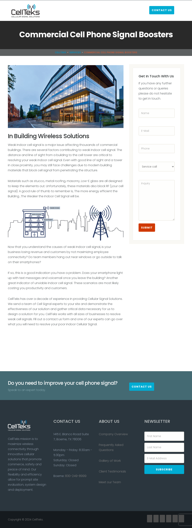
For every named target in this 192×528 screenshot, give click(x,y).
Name (142, 103)
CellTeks (60, 52)
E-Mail (142, 121)
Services (75, 52)
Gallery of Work (110, 461)
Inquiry (142, 175)
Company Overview (113, 434)
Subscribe (164, 469)
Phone (142, 139)
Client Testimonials (112, 471)
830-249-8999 (75, 476)
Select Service (142, 156)
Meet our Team (110, 482)
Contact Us (162, 10)
